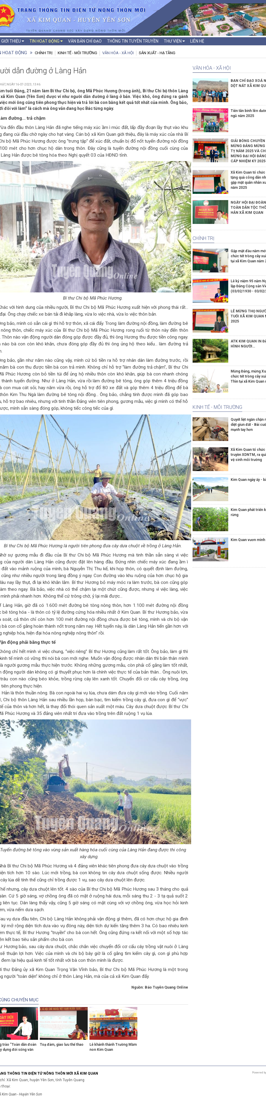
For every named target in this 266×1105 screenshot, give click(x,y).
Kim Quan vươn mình (248, 540)
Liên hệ (197, 41)
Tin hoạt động (46, 41)
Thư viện (174, 41)
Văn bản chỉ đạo (85, 41)
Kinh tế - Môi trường (77, 53)
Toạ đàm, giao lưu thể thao (62, 1044)
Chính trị (44, 53)
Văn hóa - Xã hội (118, 53)
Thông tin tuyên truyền (132, 41)
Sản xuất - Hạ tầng (157, 53)
